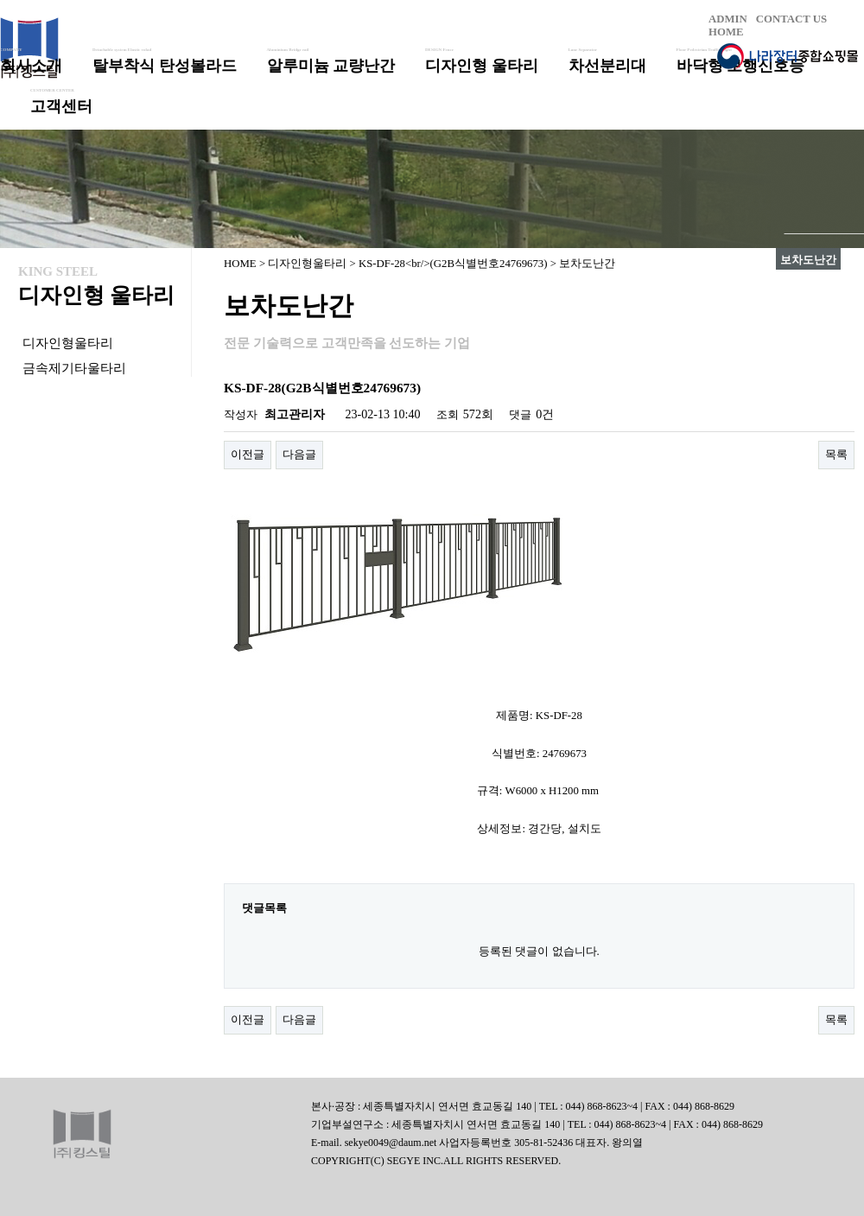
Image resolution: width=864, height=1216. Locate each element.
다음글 (299, 455)
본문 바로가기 (0, 0)
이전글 (247, 455)
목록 (836, 455)
